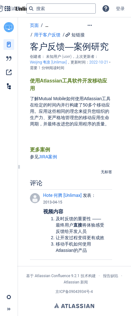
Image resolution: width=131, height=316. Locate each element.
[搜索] (31, 8)
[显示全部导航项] (46, 25)
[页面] (8, 44)
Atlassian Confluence (52, 276)
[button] (106, 8)
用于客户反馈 (47, 34)
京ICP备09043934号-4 (74, 291)
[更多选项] (103, 25)
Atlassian (74, 305)
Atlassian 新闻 (76, 282)
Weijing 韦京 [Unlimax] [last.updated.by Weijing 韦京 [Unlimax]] (48, 62)
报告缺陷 (110, 276)
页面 (34, 25)
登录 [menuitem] (120, 8)
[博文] (8, 58)
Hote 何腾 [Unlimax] (62, 195)
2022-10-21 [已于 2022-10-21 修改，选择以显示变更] (99, 62)
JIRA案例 (48, 156)
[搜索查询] (61, 8)
